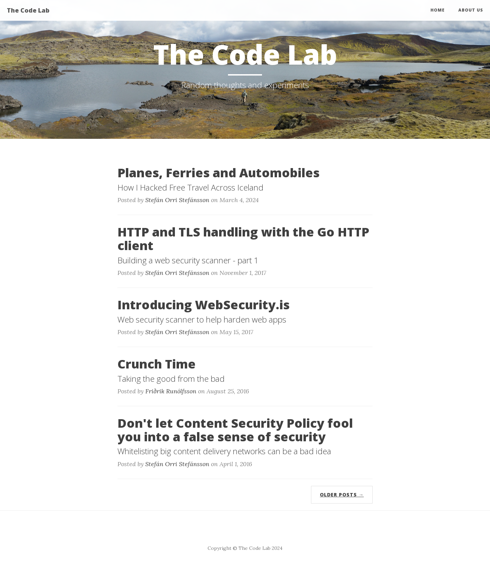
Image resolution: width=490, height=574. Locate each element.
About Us (470, 10)
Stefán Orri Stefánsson (177, 200)
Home (437, 10)
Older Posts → (342, 494)
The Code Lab (28, 10)
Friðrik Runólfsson (170, 391)
